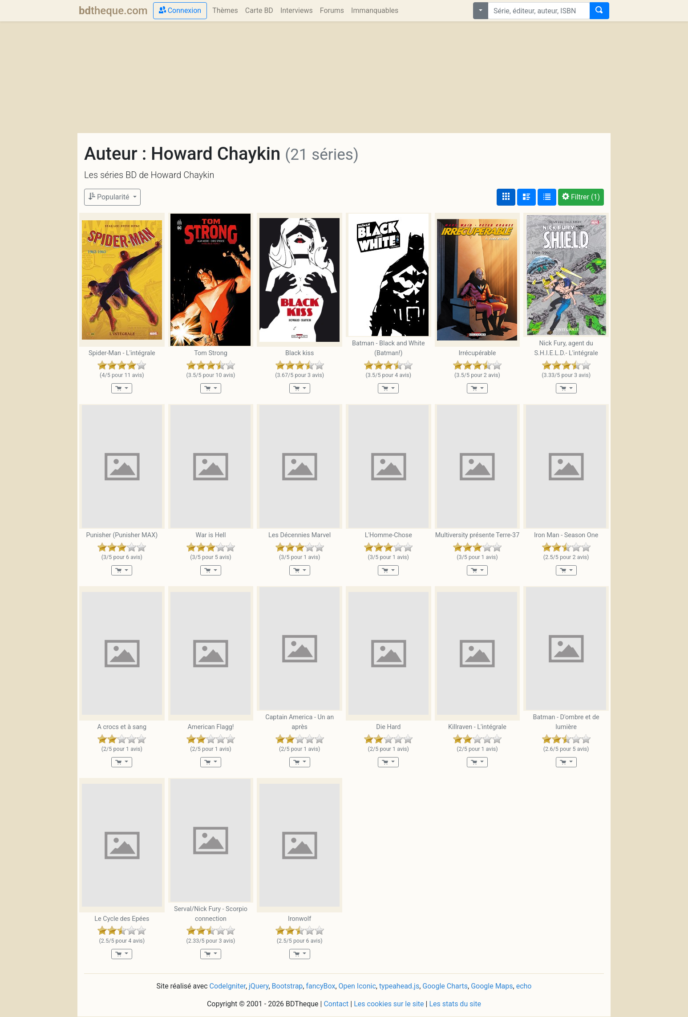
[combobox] (539, 10)
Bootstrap (287, 986)
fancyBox (320, 986)
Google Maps (492, 986)
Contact (336, 1004)
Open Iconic (357, 986)
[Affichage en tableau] (547, 197)
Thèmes (225, 10)
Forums (332, 10)
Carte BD (259, 10)
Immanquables (374, 10)
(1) (581, 197)
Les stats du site (455, 1004)
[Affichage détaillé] (526, 197)
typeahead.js (399, 986)
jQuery (258, 986)
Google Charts (445, 986)
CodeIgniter (228, 986)
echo (524, 986)
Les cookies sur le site (389, 1004)
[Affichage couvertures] (506, 197)
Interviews (296, 10)
